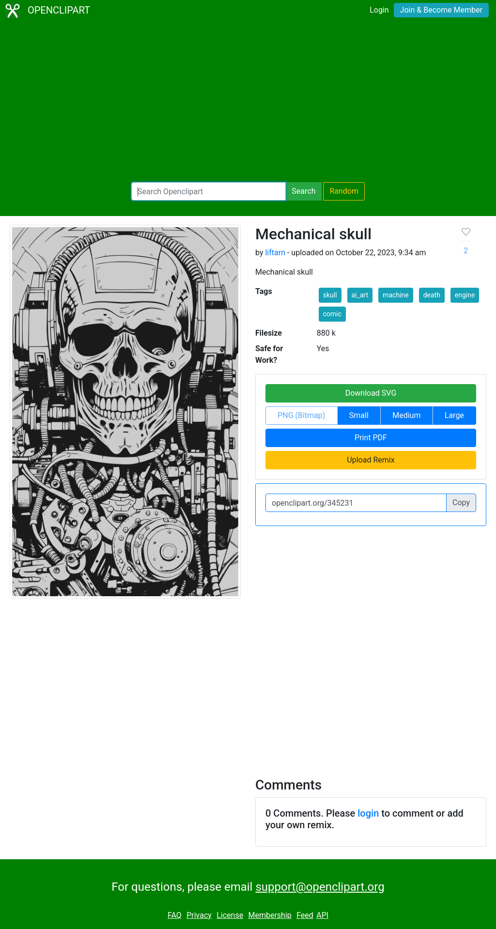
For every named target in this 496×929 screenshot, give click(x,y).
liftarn (275, 252)
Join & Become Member (441, 10)
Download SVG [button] (371, 393)
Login (379, 10)
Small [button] (359, 415)
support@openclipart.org (319, 887)
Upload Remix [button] (370, 459)
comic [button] (332, 314)
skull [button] (330, 295)
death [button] (431, 295)
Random (343, 191)
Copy (461, 502)
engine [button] (465, 295)
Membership (269, 915)
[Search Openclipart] (208, 191)
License (230, 915)
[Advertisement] (248, 102)
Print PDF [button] (371, 437)
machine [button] (396, 295)
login (368, 813)
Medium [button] (406, 415)
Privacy (199, 915)
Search (303, 191)
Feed (304, 915)
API (322, 915)
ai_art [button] (360, 295)
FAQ (175, 915)
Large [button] (454, 415)
